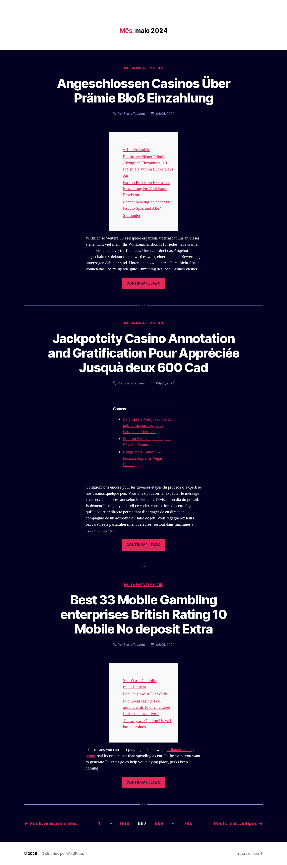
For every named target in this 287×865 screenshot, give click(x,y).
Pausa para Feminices (143, 68)
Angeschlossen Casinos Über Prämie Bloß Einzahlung (143, 90)
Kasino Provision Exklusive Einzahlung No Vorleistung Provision (146, 189)
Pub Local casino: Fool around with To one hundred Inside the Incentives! (146, 707)
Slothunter (132, 215)
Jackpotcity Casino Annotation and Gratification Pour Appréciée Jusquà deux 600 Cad (143, 353)
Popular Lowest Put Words (145, 694)
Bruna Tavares (134, 114)
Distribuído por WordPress (63, 853)
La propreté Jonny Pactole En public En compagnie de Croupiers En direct (147, 425)
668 (159, 823)
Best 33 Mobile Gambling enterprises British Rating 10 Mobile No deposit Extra (143, 614)
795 (188, 823)
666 (124, 823)
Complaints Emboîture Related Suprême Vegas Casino (143, 458)
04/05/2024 (165, 114)
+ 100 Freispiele (136, 149)
